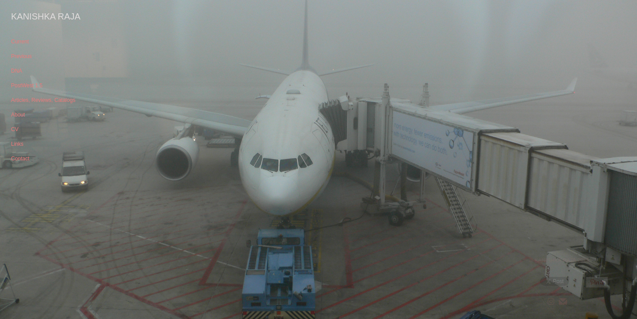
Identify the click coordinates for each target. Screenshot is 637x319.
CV (15, 129)
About (18, 115)
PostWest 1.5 (26, 85)
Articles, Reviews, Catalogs (43, 100)
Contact (20, 159)
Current (20, 42)
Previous (21, 56)
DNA (16, 71)
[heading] (33, 16)
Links (17, 144)
